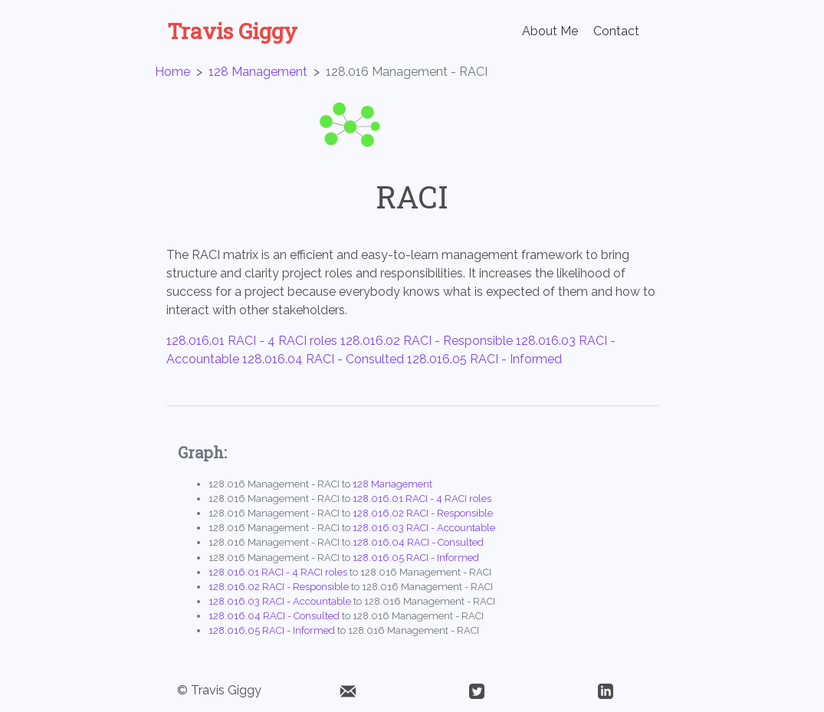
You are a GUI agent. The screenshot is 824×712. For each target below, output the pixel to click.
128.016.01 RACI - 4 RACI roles (251, 340)
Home (172, 71)
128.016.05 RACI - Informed (484, 359)
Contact (616, 31)
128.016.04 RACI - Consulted (323, 359)
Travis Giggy (232, 31)
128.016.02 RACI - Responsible (426, 340)
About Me (550, 31)
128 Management (257, 71)
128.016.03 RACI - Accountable (424, 527)
